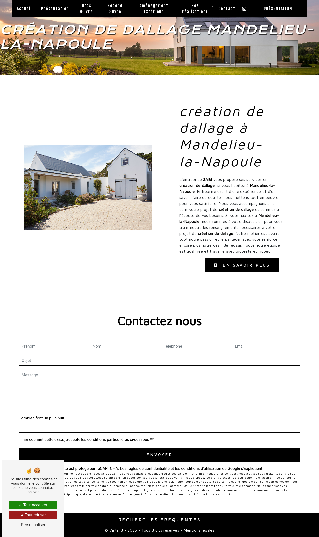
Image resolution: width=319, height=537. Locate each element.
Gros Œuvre (86, 8)
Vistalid (116, 530)
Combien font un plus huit (41, 418)
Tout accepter (33, 505)
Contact (226, 8)
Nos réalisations (195, 8)
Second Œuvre (115, 8)
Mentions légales (198, 530)
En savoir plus (242, 265)
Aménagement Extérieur (154, 8)
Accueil (24, 8)
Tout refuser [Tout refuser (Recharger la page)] (33, 515)
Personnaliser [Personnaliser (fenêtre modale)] (33, 525)
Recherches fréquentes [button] (159, 519)
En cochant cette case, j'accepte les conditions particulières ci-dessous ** (89, 439)
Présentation (55, 8)
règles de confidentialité (148, 468)
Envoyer (159, 454)
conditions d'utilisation (201, 468)
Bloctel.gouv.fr (133, 494)
